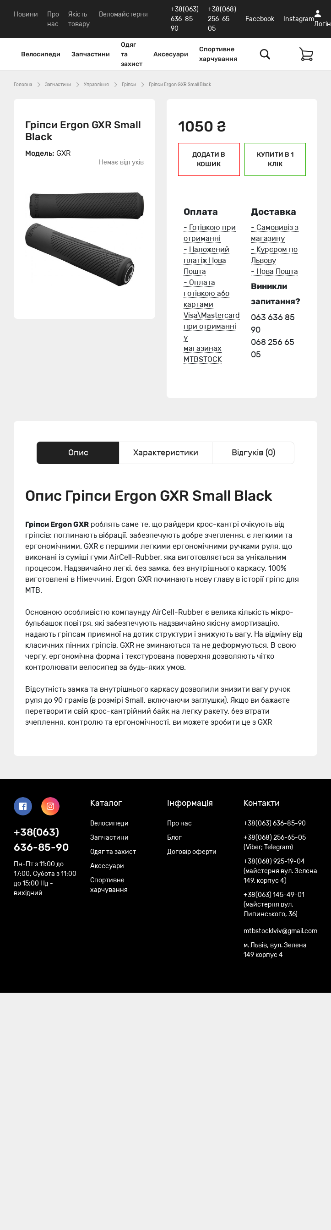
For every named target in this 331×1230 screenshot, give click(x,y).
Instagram (298, 19)
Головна (23, 84)
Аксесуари (170, 54)
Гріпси (129, 84)
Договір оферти (192, 852)
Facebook (259, 19)
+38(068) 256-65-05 (222, 19)
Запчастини (90, 54)
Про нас (179, 823)
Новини (26, 14)
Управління (96, 84)
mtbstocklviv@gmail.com (280, 931)
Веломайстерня (123, 14)
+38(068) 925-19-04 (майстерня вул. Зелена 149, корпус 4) (280, 871)
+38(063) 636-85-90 (185, 19)
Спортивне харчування (218, 54)
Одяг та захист (131, 54)
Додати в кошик (208, 159)
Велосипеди (40, 54)
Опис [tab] (78, 453)
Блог (174, 838)
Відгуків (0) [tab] (253, 453)
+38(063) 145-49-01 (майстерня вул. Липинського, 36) (274, 904)
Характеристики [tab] (165, 453)
